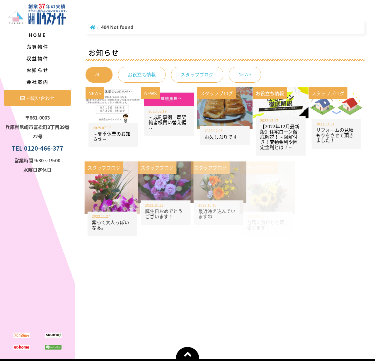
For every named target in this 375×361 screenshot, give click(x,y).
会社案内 (37, 81)
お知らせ (37, 70)
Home (38, 34)
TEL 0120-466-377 (37, 148)
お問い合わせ (37, 97)
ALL (99, 74)
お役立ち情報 (142, 74)
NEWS (244, 74)
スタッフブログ (197, 74)
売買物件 (37, 46)
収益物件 (37, 58)
